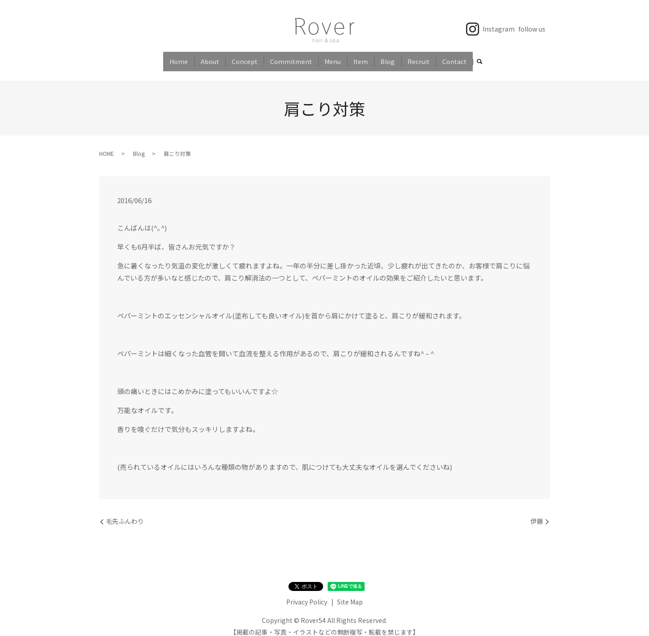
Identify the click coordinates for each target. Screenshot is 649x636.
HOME (106, 146)
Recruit (418, 58)
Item (360, 58)
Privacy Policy (306, 594)
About (210, 58)
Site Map (350, 594)
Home (178, 58)
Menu (332, 58)
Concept (244, 58)
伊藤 (536, 513)
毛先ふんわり (125, 513)
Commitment (291, 58)
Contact (454, 58)
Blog (387, 58)
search (479, 59)
